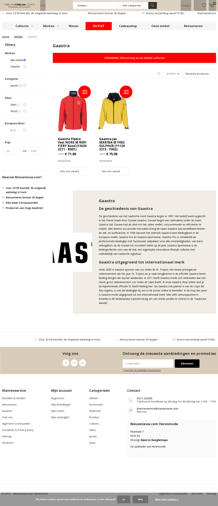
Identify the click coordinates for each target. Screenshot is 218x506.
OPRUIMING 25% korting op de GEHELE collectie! (134, 60)
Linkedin (82, 364)
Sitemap (7, 439)
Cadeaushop (128, 29)
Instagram (74, 364)
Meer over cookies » (166, 499)
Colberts (94, 426)
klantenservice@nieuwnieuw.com (157, 411)
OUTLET (98, 29)
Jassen (27, 88)
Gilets (92, 432)
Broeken (94, 420)
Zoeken (152, 5)
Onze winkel (160, 29)
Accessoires (96, 407)
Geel (27, 107)
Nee (140, 499)
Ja (124, 499)
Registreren (57, 401)
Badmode (95, 413)
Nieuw (73, 29)
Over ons (7, 420)
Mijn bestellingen (61, 407)
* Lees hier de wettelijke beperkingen (142, 373)
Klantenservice (207, 16)
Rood (27, 114)
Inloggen (186, 5)
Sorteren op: (173, 76)
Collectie (22, 29)
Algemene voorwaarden (16, 426)
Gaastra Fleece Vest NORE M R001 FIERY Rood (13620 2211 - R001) (72, 147)
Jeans (92, 445)
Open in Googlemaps (154, 442)
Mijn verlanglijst (60, 420)
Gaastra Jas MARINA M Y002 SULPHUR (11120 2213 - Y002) (112, 147)
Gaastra (27, 69)
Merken (48, 29)
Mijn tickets (57, 413)
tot (24, 153)
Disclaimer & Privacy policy (18, 432)
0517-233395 (144, 401)
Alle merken (27, 62)
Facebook (65, 364)
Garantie (7, 413)
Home (5, 39)
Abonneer (187, 366)
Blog (43, 5)
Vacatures (8, 445)
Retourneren (193, 29)
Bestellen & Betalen (13, 401)
